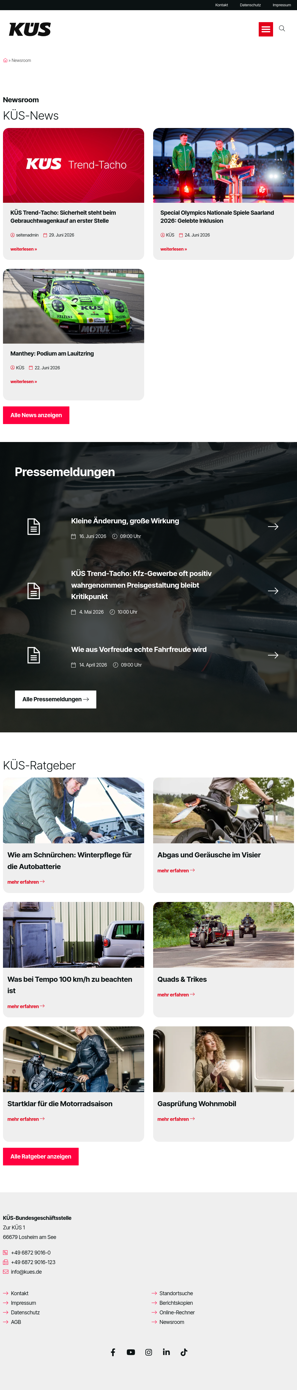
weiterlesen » (23, 249)
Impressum (282, 5)
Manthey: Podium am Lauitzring (52, 353)
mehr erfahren (26, 882)
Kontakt (221, 5)
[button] (266, 29)
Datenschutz (250, 5)
